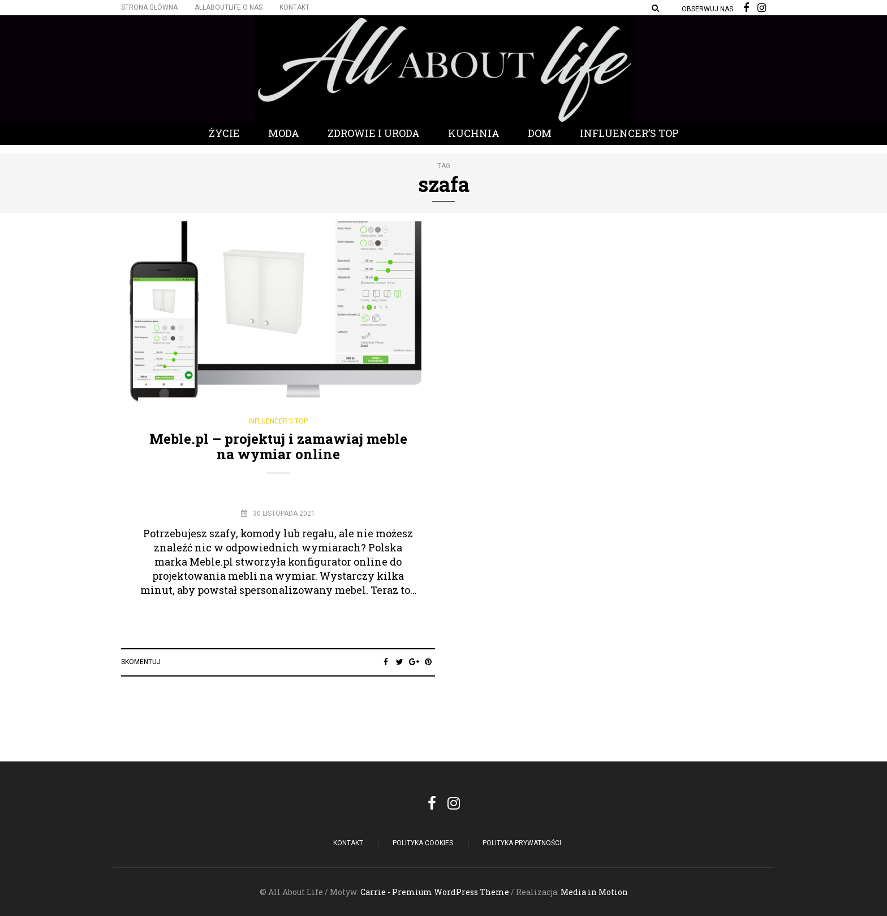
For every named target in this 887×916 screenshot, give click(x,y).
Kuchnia (474, 133)
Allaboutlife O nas (228, 7)
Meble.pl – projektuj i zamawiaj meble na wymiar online (278, 446)
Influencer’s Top (629, 133)
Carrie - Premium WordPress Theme (434, 892)
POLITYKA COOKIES (423, 843)
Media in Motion (594, 892)
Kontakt (294, 7)
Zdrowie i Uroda (374, 133)
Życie (224, 133)
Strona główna (149, 7)
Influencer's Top (278, 421)
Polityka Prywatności (522, 843)
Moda (283, 133)
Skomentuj (141, 662)
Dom (540, 133)
